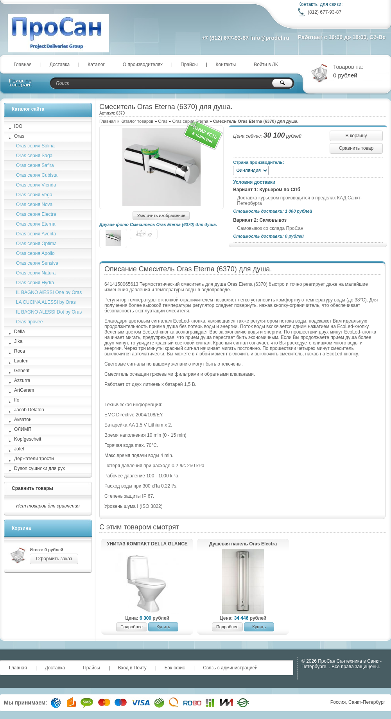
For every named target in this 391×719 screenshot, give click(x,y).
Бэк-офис (175, 668)
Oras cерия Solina (35, 146)
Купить (163, 626)
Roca (19, 351)
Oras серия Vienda (36, 185)
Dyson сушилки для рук (39, 468)
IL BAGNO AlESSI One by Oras (49, 292)
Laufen (21, 361)
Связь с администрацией (230, 668)
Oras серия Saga (34, 155)
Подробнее (131, 626)
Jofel (19, 449)
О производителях (143, 64)
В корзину (356, 135)
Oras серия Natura (36, 273)
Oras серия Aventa (36, 234)
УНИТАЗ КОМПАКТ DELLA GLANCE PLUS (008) (147, 544)
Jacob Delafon (29, 409)
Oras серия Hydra (35, 282)
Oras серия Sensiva (37, 263)
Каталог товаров (136, 121)
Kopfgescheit (27, 439)
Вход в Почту (132, 668)
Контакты (225, 64)
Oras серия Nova (34, 204)
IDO (18, 126)
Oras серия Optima (36, 243)
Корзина (21, 528)
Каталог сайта (28, 109)
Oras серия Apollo (35, 253)
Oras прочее (29, 322)
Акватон (23, 419)
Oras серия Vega (34, 194)
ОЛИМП (22, 429)
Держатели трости (34, 458)
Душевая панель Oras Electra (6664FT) (243, 544)
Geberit (21, 370)
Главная (23, 64)
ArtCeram (24, 390)
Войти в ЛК (266, 64)
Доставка (60, 64)
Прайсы (189, 64)
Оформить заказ (54, 558)
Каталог (96, 64)
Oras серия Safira (35, 165)
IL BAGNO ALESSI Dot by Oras (49, 312)
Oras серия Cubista (36, 175)
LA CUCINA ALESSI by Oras (46, 302)
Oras (162, 121)
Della (19, 331)
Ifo (16, 400)
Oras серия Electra (36, 214)
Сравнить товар (356, 148)
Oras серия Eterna (36, 224)
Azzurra (22, 380)
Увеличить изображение (161, 215)
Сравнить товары (32, 488)
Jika (18, 341)
